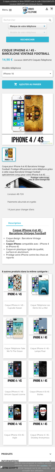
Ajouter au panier (27, 84)
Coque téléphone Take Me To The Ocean (14, 349)
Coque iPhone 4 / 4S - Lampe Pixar (40, 349)
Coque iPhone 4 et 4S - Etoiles (40, 393)
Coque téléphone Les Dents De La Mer (40, 306)
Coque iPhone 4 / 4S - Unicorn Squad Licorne (14, 393)
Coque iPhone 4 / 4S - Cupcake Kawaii (15, 306)
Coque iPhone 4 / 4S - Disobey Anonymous (40, 436)
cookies (44, 465)
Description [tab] (14, 223)
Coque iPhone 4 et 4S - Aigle (14, 436)
